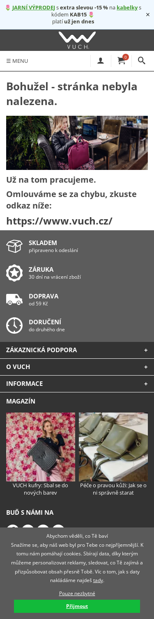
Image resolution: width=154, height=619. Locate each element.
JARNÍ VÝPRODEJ (33, 7)
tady (98, 580)
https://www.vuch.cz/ (59, 220)
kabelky (127, 7)
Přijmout (77, 606)
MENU (17, 60)
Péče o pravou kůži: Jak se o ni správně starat (113, 454)
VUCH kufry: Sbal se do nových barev (40, 454)
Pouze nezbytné (77, 593)
